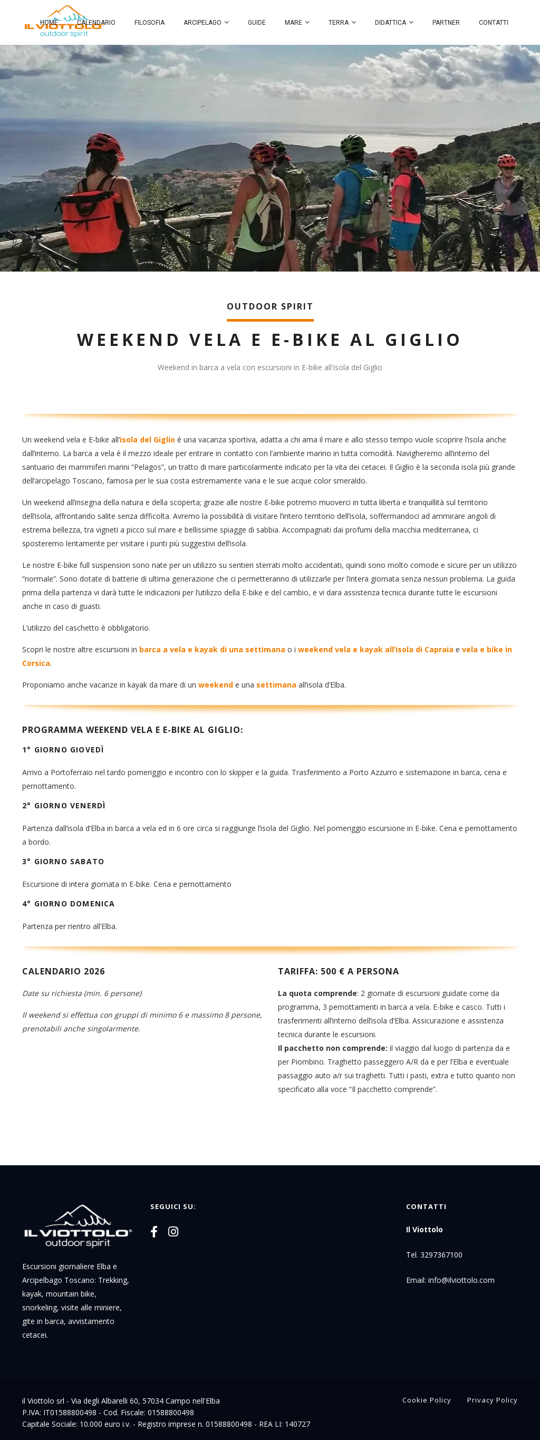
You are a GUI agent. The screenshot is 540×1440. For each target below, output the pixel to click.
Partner (446, 22)
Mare (293, 22)
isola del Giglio (147, 439)
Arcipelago (202, 22)
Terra (339, 22)
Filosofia (149, 22)
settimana (276, 685)
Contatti (493, 22)
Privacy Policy (492, 1400)
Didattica (390, 22)
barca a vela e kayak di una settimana (212, 649)
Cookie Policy (426, 1400)
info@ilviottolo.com (461, 1280)
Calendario (96, 22)
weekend (215, 685)
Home (49, 22)
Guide (257, 22)
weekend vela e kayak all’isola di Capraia (376, 649)
